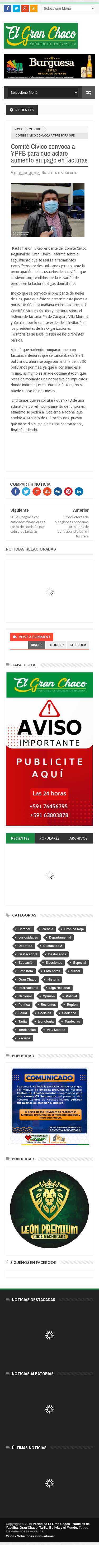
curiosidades (28, 937)
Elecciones (54, 963)
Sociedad (69, 1013)
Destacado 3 (27, 954)
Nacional (25, 996)
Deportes (25, 946)
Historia (53, 979)
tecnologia (46, 1021)
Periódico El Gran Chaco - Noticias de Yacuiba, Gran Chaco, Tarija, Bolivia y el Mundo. (48, 1526)
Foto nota (25, 971)
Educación (26, 963)
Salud (22, 1013)
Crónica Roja (74, 929)
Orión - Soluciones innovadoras (30, 1536)
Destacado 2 (52, 946)
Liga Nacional (59, 988)
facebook (78, 645)
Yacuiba (35, 129)
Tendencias (27, 1030)
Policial (71, 996)
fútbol (75, 971)
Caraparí (24, 929)
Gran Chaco (27, 979)
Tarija (22, 1021)
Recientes (55, 173)
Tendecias (72, 1021)
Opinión (49, 996)
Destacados (57, 954)
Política (24, 1005)
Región (72, 1005)
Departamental (60, 937)
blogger (56, 645)
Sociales (44, 1013)
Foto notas (52, 971)
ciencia (48, 929)
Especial (79, 963)
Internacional (28, 988)
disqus (37, 645)
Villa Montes (56, 1030)
